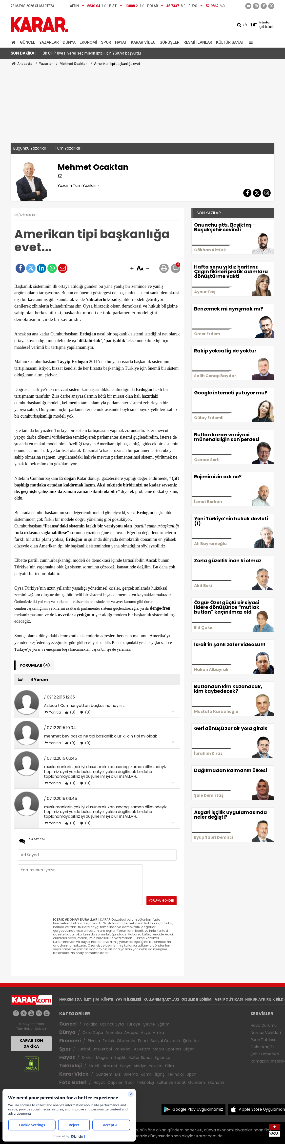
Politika (91, 1024)
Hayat (121, 42)
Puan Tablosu (263, 1040)
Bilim (169, 1066)
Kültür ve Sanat (171, 1082)
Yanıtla (55, 712)
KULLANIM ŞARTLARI (161, 999)
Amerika (113, 1032)
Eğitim (163, 1024)
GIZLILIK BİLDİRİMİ (196, 999)
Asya (145, 1032)
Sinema (131, 1074)
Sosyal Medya (133, 1066)
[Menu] (249, 42)
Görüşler (170, 42)
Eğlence (162, 1057)
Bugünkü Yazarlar (29, 148)
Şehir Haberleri (264, 1054)
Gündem (104, 1074)
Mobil (94, 1066)
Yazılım (156, 1066)
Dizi (118, 1074)
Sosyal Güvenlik (166, 1041)
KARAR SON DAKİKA (31, 1043)
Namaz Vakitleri (265, 1032)
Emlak (108, 1041)
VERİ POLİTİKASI (229, 999)
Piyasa (94, 1041)
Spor (106, 42)
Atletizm (142, 1049)
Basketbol (102, 1049)
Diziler (87, 1057)
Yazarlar (49, 42)
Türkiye (133, 1024)
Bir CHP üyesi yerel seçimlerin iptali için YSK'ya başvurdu (91, 53)
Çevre (149, 1024)
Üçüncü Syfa (112, 1024)
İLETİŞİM (91, 999)
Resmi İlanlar (197, 42)
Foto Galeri (72, 1082)
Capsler (115, 1082)
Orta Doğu (92, 1032)
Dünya (69, 42)
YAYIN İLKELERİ (128, 999)
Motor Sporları (167, 1049)
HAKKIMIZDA (70, 999)
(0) (72, 712)
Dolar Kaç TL (262, 1047)
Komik (146, 1074)
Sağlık (120, 1057)
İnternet (110, 1066)
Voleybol (122, 1049)
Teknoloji (70, 1065)
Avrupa (131, 1032)
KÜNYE (107, 999)
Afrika (158, 1032)
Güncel (27, 42)
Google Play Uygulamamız (197, 1109)
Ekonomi (88, 42)
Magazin (104, 1057)
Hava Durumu (263, 1025)
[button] (132, 268)
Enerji (143, 1041)
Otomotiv (126, 1041)
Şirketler (191, 1041)
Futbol (84, 1049)
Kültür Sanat (230, 42)
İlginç (160, 1074)
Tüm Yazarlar (68, 148)
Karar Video (143, 42)
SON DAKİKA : (24, 53)
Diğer (188, 1049)
